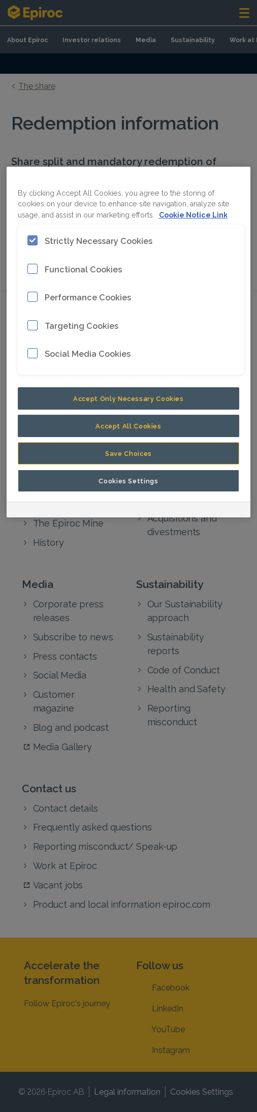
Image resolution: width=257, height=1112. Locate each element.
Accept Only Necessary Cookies (128, 398)
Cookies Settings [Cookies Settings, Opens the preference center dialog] (128, 480)
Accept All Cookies (128, 425)
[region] (129, 342)
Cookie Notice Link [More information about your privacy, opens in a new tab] (193, 214)
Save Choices (128, 452)
